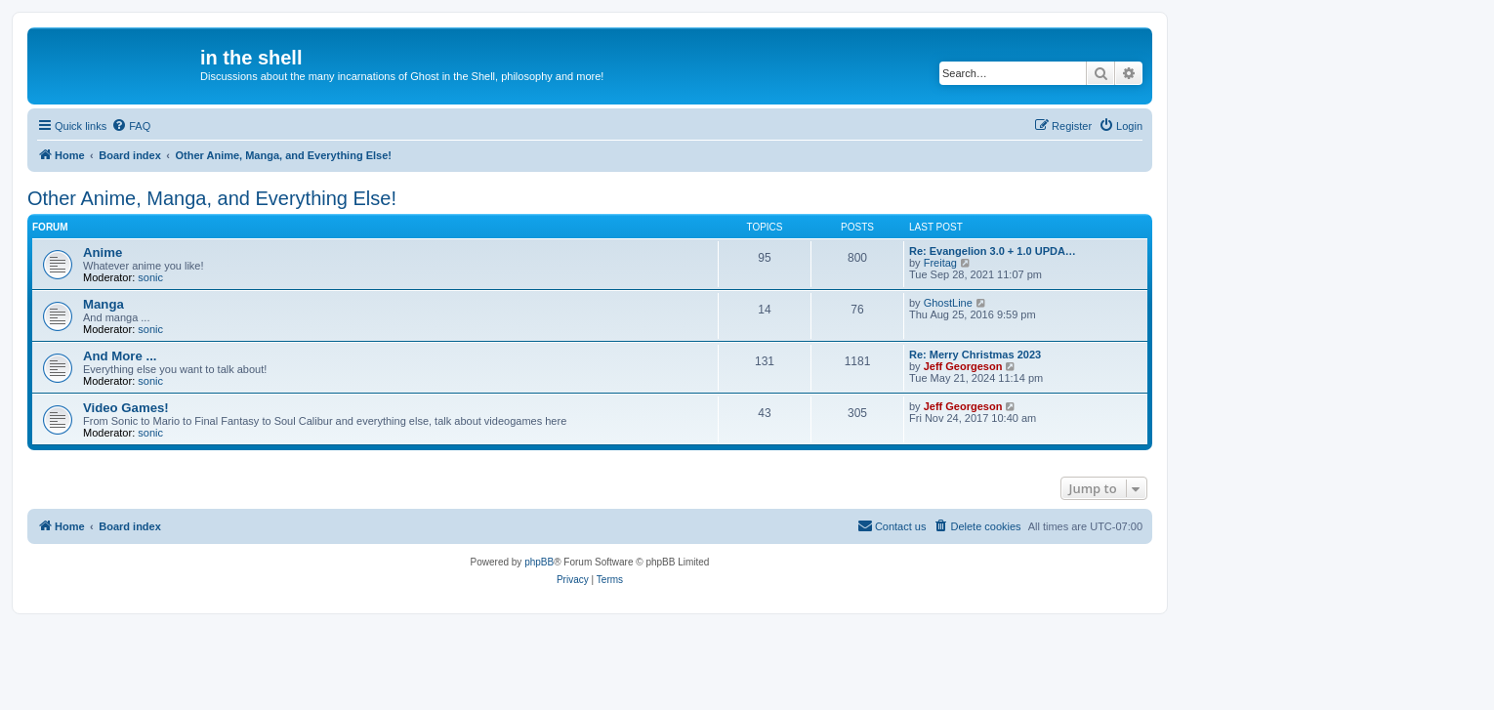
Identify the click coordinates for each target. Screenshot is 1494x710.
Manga (103, 304)
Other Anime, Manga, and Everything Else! (211, 198)
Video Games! (126, 407)
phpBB (539, 562)
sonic (150, 277)
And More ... (119, 356)
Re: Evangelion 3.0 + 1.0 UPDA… (992, 251)
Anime (102, 252)
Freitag (940, 263)
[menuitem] (130, 126)
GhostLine (948, 303)
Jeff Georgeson (963, 366)
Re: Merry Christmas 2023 (975, 354)
